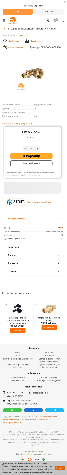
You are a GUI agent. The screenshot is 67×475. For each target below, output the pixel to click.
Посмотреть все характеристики (17, 124)
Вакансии (49, 355)
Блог (18, 355)
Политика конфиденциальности (18, 359)
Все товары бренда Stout (39, 202)
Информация (33, 373)
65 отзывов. (46, 454)
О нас (17, 352)
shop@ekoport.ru (40, 393)
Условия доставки (49, 377)
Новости (49, 352)
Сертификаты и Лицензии (49, 380)
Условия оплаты (17, 377)
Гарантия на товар (18, 380)
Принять (60, 468)
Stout (60, 228)
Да (18, 12)
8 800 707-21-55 (15, 392)
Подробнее (18, 330)
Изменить (49, 12)
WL (41, 451)
